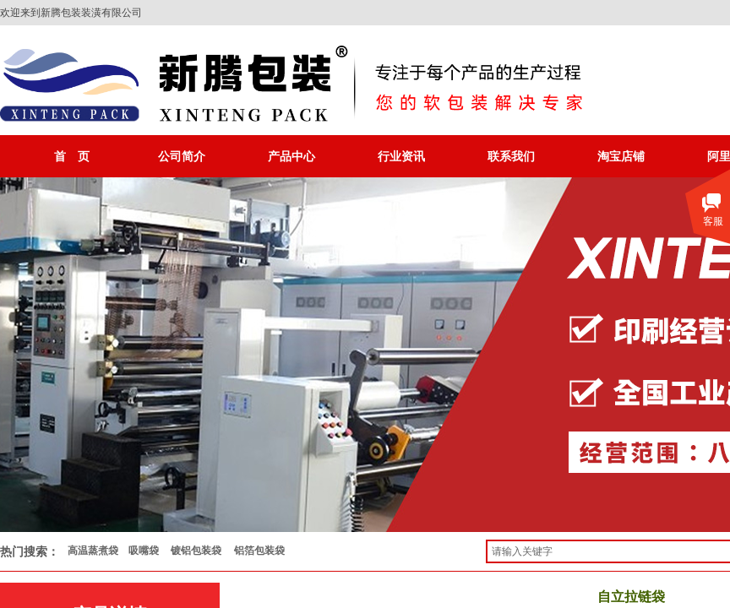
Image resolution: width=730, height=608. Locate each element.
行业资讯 (401, 156)
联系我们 (511, 156)
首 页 (72, 156)
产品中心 (291, 156)
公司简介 (181, 156)
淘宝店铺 (621, 156)
